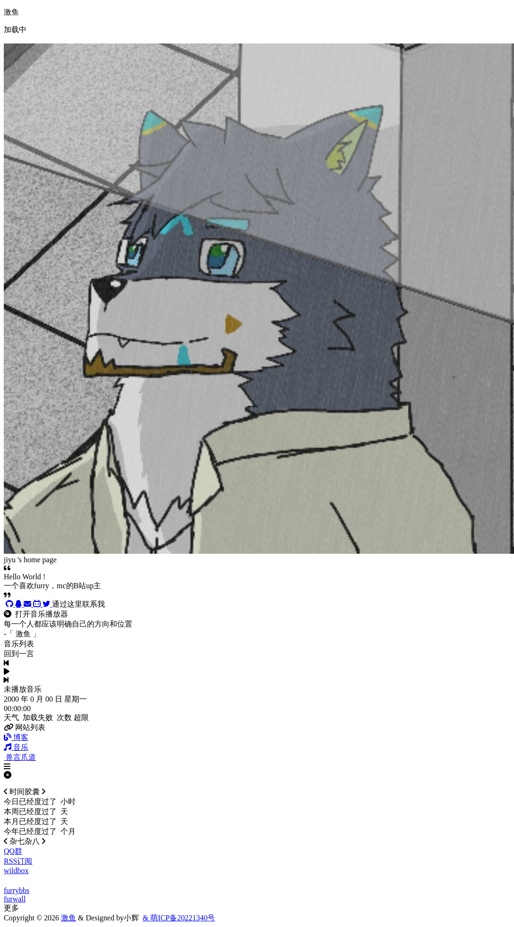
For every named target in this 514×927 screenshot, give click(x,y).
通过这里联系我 (78, 604)
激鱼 (68, 918)
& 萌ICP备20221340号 (179, 918)
